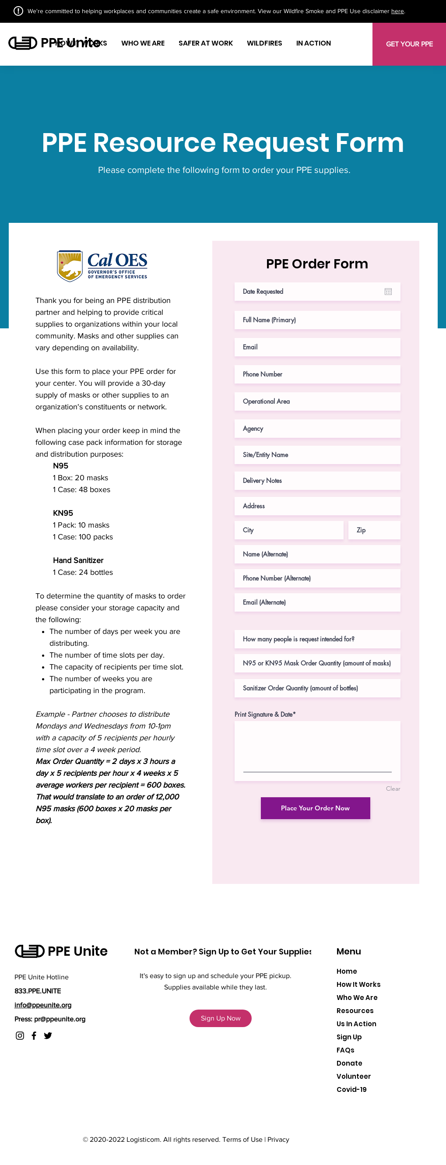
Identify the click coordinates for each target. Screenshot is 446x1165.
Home (347, 971)
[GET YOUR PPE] (409, 44)
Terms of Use (242, 1139)
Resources (355, 1010)
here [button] (397, 10)
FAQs (346, 1050)
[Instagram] (19, 1035)
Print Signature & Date (263, 714)
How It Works (359, 984)
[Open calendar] (388, 291)
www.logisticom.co (324, 1139)
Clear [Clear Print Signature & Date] (393, 788)
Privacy (278, 1139)
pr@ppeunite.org (59, 1019)
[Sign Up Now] (221, 1018)
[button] (361, 38)
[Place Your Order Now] (315, 808)
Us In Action (356, 1023)
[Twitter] (47, 1035)
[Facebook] (33, 1035)
